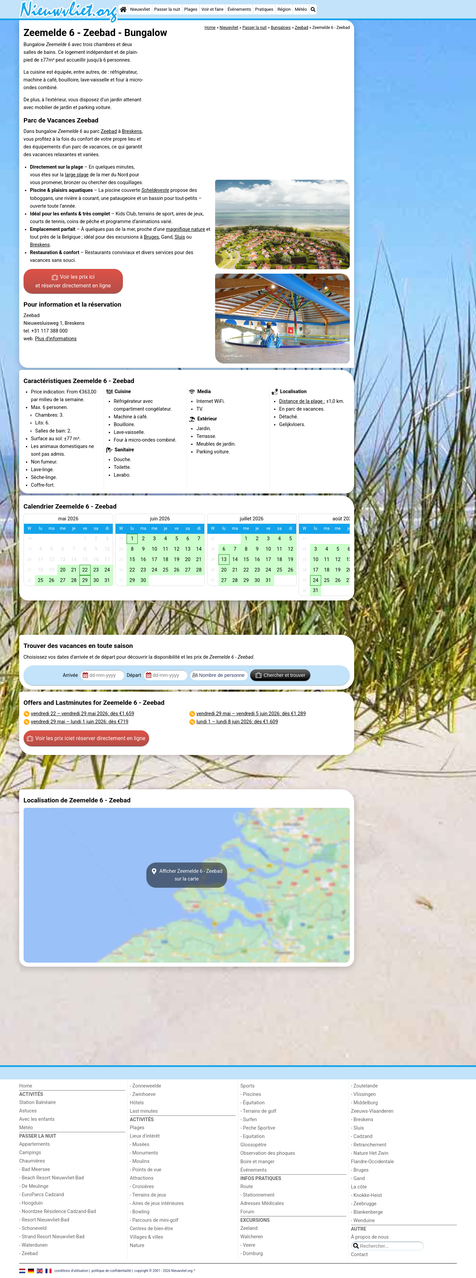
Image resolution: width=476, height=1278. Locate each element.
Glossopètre (253, 1145)
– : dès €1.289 (251, 714)
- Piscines (250, 1094)
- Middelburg (364, 1103)
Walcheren (251, 1237)
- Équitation (252, 1103)
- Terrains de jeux (148, 1195)
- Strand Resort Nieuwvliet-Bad (51, 1237)
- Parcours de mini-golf (154, 1220)
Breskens (132, 131)
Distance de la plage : (302, 401)
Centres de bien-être (151, 1229)
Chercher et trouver (280, 675)
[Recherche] (313, 9)
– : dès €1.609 (237, 722)
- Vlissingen (363, 1094)
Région (284, 9)
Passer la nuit (167, 9)
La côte (359, 1187)
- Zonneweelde (145, 1086)
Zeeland (249, 1228)
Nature (137, 1245)
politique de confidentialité (111, 1270)
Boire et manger (257, 1162)
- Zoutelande (364, 1086)
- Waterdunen (33, 1245)
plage (83, 175)
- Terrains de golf (258, 1111)
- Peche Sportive (257, 1128)
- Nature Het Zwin (369, 1153)
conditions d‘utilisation (71, 1270)
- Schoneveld (32, 1228)
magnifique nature (185, 229)
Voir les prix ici (73, 282)
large (71, 175)
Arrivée (71, 675)
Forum (247, 1212)
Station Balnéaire (37, 1102)
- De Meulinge (33, 1186)
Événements (239, 9)
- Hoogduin (31, 1203)
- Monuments (144, 1153)
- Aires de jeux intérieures (157, 1203)
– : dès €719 (80, 722)
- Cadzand (362, 1136)
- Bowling (140, 1212)
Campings (30, 1152)
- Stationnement (257, 1195)
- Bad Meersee (34, 1169)
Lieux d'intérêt (145, 1136)
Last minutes (144, 1111)
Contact (359, 1254)
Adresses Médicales (262, 1203)
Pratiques (264, 9)
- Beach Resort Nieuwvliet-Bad (51, 1178)
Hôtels (137, 1103)
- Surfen (248, 1119)
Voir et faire (212, 9)
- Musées (139, 1144)
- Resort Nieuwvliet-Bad (44, 1220)
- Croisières (142, 1186)
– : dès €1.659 (82, 714)
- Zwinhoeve (143, 1094)
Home (25, 1086)
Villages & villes (146, 1237)
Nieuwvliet (140, 9)
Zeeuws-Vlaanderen (372, 1111)
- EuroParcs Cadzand (41, 1195)
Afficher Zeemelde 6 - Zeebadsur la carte (187, 875)
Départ (134, 675)
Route (246, 1186)
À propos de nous (370, 1237)
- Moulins (140, 1161)
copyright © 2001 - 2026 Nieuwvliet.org (163, 1270)
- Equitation (252, 1136)
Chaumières (32, 1161)
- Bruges (360, 1170)
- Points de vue (146, 1170)
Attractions (142, 1178)
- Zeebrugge (364, 1204)
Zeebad (109, 131)
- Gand (358, 1178)
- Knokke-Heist (366, 1195)
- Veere (247, 1245)
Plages (190, 9)
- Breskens (362, 1119)
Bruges (151, 237)
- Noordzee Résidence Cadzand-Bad (57, 1211)
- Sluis (357, 1128)
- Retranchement (368, 1145)
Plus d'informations (56, 339)
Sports (247, 1086)
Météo (301, 9)
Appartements (34, 1144)
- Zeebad (28, 1253)
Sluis (180, 237)
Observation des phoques (267, 1153)
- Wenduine (363, 1220)
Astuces (28, 1111)
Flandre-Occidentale (372, 1162)
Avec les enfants (37, 1119)
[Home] (123, 9)
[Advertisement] (406, 175)
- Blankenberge (367, 1212)
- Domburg (251, 1253)
